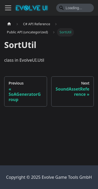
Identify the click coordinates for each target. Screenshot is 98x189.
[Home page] (9, 24)
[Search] (75, 8)
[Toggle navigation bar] (8, 8)
